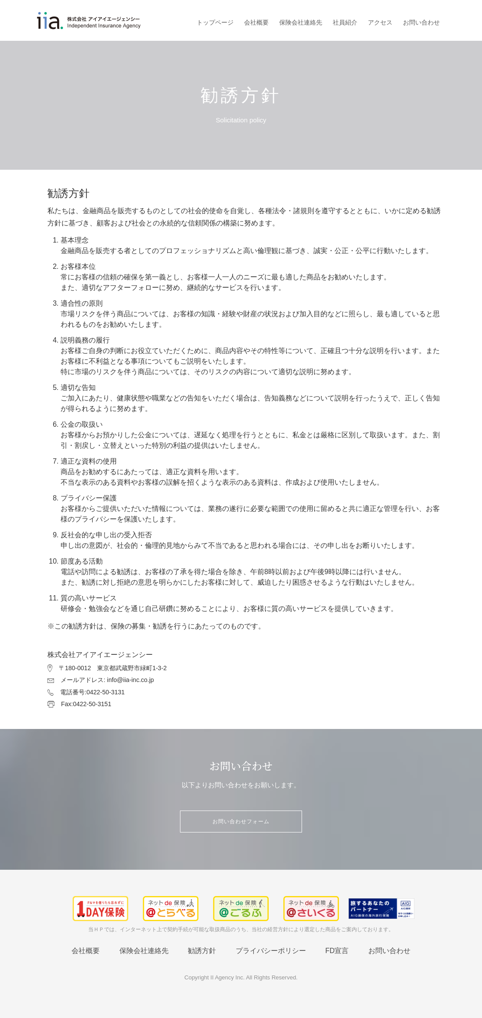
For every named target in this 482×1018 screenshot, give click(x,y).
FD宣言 (337, 950)
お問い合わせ (421, 22)
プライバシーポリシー (271, 950)
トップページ (215, 22)
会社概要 (256, 22)
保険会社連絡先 (300, 22)
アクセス (380, 22)
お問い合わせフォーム (241, 821)
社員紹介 (345, 22)
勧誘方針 (202, 950)
